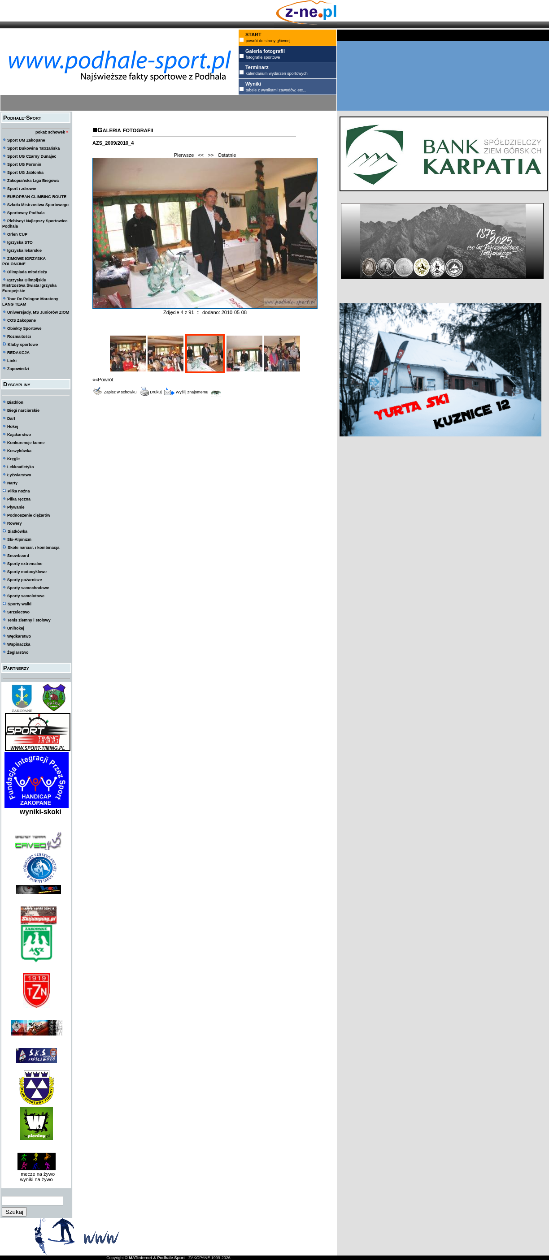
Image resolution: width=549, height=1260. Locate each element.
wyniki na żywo (36, 1179)
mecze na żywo (36, 1174)
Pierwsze (184, 155)
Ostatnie (227, 155)
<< (201, 155)
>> (211, 155)
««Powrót (102, 379)
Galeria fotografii (125, 130)
